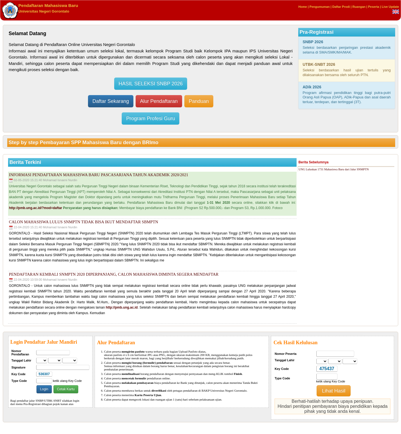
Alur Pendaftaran (159, 101)
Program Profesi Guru (150, 118)
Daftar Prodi (341, 6)
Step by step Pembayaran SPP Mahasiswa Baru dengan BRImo (83, 142)
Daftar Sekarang (110, 101)
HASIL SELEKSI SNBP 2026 (151, 83)
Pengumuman (319, 6)
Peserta (373, 6)
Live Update (390, 6)
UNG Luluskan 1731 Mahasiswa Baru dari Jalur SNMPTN (334, 169)
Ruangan (358, 6)
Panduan (199, 101)
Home (303, 6)
